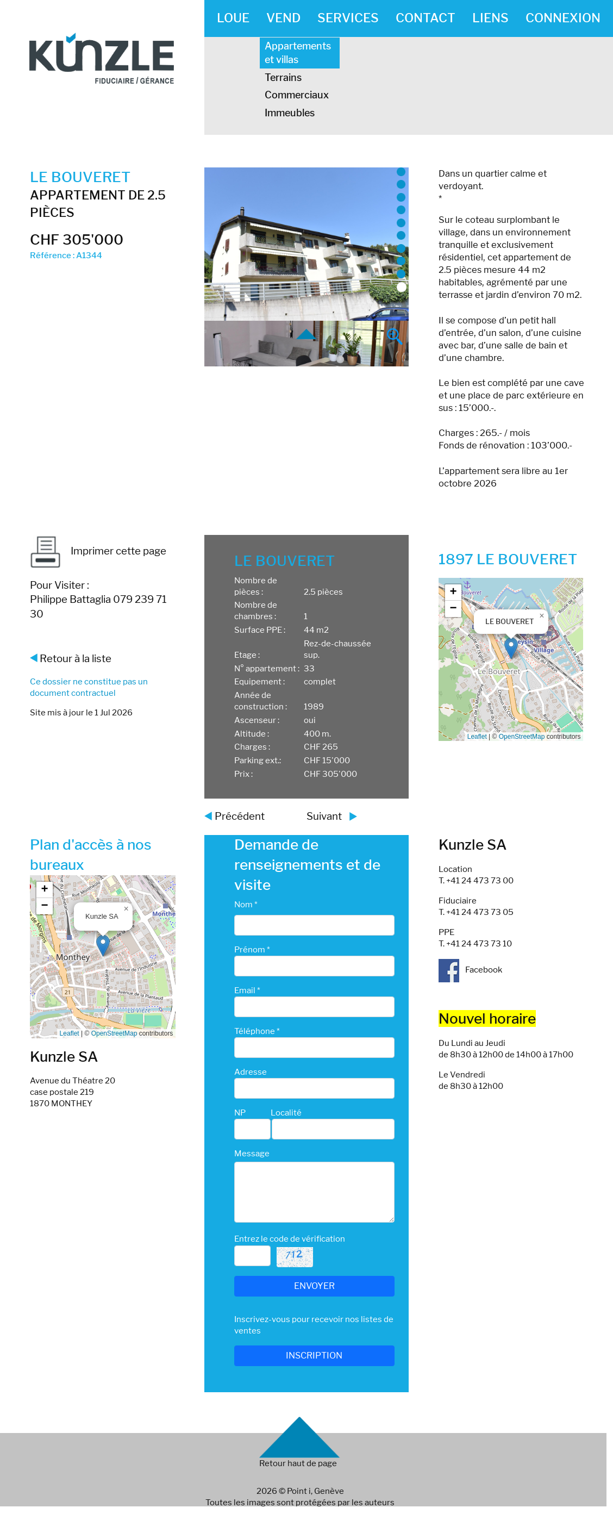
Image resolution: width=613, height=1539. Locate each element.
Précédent (240, 816)
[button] (511, 648)
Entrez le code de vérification (289, 1239)
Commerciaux (297, 95)
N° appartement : (266, 669)
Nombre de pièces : (255, 586)
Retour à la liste (75, 658)
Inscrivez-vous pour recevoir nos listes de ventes (313, 1325)
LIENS (490, 18)
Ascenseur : (256, 720)
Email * (247, 990)
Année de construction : (260, 701)
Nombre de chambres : (255, 610)
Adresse (250, 1072)
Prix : (243, 774)
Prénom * (252, 950)
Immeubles (290, 113)
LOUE (233, 18)
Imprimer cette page (98, 551)
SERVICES (348, 18)
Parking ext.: (257, 760)
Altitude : (251, 734)
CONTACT (425, 18)
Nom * (246, 904)
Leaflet (477, 736)
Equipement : (259, 682)
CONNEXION (563, 18)
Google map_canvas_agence (101, 956)
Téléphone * (257, 1031)
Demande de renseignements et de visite (307, 864)
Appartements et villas (298, 52)
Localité (286, 1113)
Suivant (324, 816)
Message (252, 1153)
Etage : (247, 655)
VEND (283, 18)
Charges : (252, 747)
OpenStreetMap (522, 736)
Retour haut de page (298, 1463)
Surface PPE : (259, 630)
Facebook (470, 970)
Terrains (283, 77)
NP (240, 1113)
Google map (510, 659)
